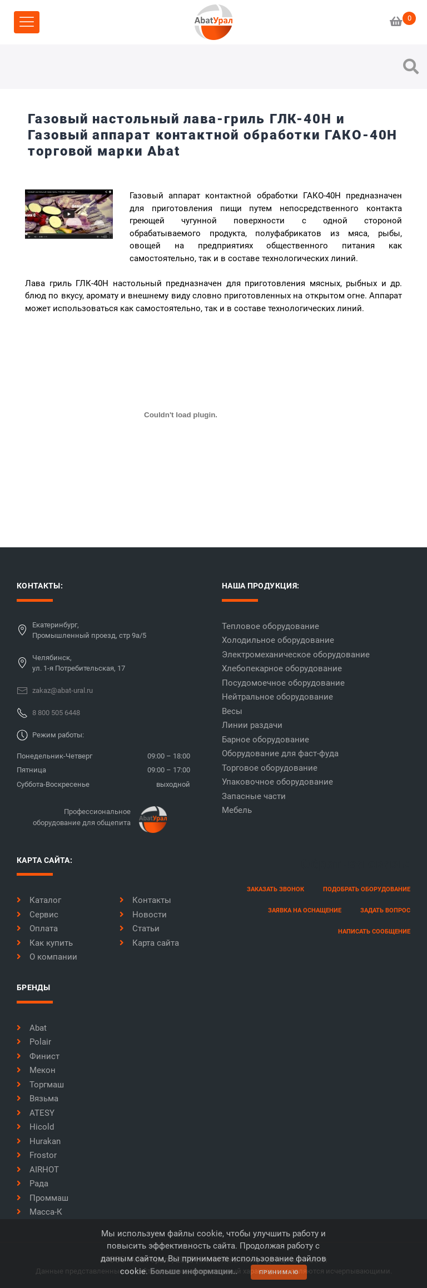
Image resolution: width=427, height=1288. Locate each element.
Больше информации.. (193, 1271)
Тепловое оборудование (270, 626)
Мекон (36, 1070)
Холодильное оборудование (278, 640)
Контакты (145, 900)
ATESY (35, 1113)
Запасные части (254, 796)
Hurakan (39, 1141)
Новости (143, 915)
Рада (32, 1184)
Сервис (37, 915)
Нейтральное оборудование (277, 697)
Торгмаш (40, 1085)
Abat (32, 1028)
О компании (47, 957)
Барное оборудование (265, 740)
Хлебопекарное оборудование (282, 668)
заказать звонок (275, 889)
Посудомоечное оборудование (283, 683)
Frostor (37, 1155)
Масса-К (39, 1212)
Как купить (45, 943)
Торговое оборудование (269, 768)
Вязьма (37, 1099)
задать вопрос (385, 910)
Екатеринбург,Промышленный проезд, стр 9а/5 (89, 630)
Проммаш (42, 1198)
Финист (38, 1056)
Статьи (140, 928)
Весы (232, 711)
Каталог (39, 900)
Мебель (237, 810)
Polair (34, 1042)
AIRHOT (38, 1170)
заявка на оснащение (304, 910)
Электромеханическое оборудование (296, 655)
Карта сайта (149, 943)
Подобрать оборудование (366, 889)
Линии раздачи (252, 725)
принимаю (279, 1272)
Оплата (37, 928)
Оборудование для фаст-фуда (280, 753)
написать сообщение (374, 931)
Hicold (35, 1127)
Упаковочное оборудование (277, 782)
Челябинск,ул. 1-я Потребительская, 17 (78, 663)
